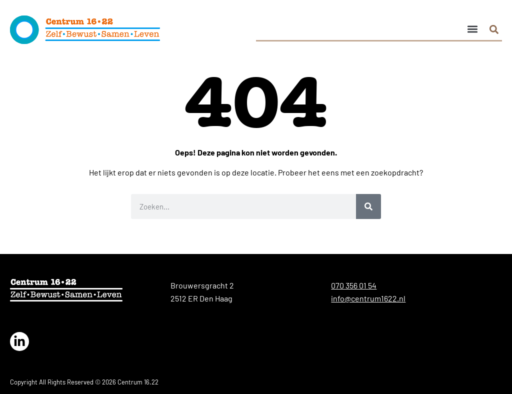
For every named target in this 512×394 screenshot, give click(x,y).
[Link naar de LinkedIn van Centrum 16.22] (19, 341)
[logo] (85, 30)
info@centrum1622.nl (368, 298)
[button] (472, 28)
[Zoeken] (368, 206)
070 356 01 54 (353, 285)
